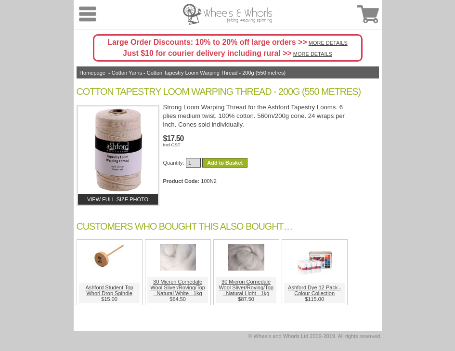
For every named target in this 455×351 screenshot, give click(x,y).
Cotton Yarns (127, 73)
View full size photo (117, 199)
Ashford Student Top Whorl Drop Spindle (109, 290)
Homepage (92, 73)
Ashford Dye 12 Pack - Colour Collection (314, 290)
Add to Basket (225, 163)
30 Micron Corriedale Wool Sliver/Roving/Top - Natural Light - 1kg (246, 287)
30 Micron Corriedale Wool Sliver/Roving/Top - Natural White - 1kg (177, 287)
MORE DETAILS (328, 43)
